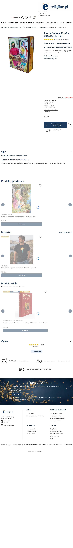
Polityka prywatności (56, 430)
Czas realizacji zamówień (57, 417)
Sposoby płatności (55, 420)
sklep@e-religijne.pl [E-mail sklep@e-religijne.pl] (45, 15)
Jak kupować (30, 413)
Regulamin (20, 397)
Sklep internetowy (34, 450)
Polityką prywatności (21, 398)
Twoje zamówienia (32, 428)
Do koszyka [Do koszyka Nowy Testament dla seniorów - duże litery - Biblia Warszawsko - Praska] (25, 330)
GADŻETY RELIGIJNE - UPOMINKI (29, 27)
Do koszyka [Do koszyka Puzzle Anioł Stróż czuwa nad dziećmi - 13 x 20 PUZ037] (21, 224)
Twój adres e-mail (16, 390)
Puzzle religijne (42, 27)
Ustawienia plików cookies (34, 415)
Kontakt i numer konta (56, 433)
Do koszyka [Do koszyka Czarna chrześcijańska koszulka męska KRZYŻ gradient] (21, 275)
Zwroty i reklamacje (56, 413)
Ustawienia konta (31, 430)
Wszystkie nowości (65, 232)
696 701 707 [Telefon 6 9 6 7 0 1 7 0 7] (43, 12)
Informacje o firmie (55, 435)
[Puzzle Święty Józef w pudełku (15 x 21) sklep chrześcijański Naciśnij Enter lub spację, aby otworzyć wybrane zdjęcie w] (21, 53)
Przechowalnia (31, 433)
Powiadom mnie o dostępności (54, 125)
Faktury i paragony (55, 415)
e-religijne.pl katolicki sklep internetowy (10, 27)
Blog (51, 438)
